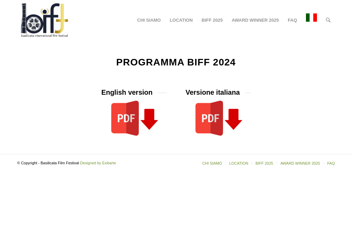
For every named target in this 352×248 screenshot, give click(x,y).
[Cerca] (328, 20)
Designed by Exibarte (98, 163)
